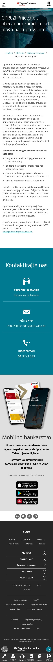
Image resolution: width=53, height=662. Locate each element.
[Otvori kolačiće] (4, 649)
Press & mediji (14, 543)
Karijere (42, 543)
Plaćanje (20, 52)
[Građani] (26, 4)
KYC (38, 628)
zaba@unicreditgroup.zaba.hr (17, 231)
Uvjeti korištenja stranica (39, 604)
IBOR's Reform (15, 609)
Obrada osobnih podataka (14, 604)
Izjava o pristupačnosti (22, 628)
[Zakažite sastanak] (26, 286)
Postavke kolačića (26, 624)
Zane (39, 585)
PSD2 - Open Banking (34, 609)
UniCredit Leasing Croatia (21, 585)
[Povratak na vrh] (48, 649)
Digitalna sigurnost (36, 52)
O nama (12, 539)
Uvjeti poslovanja (20, 600)
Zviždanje (14, 619)
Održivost (29, 543)
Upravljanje (26, 539)
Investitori (40, 539)
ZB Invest (26, 589)
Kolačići (36, 600)
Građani (9, 52)
